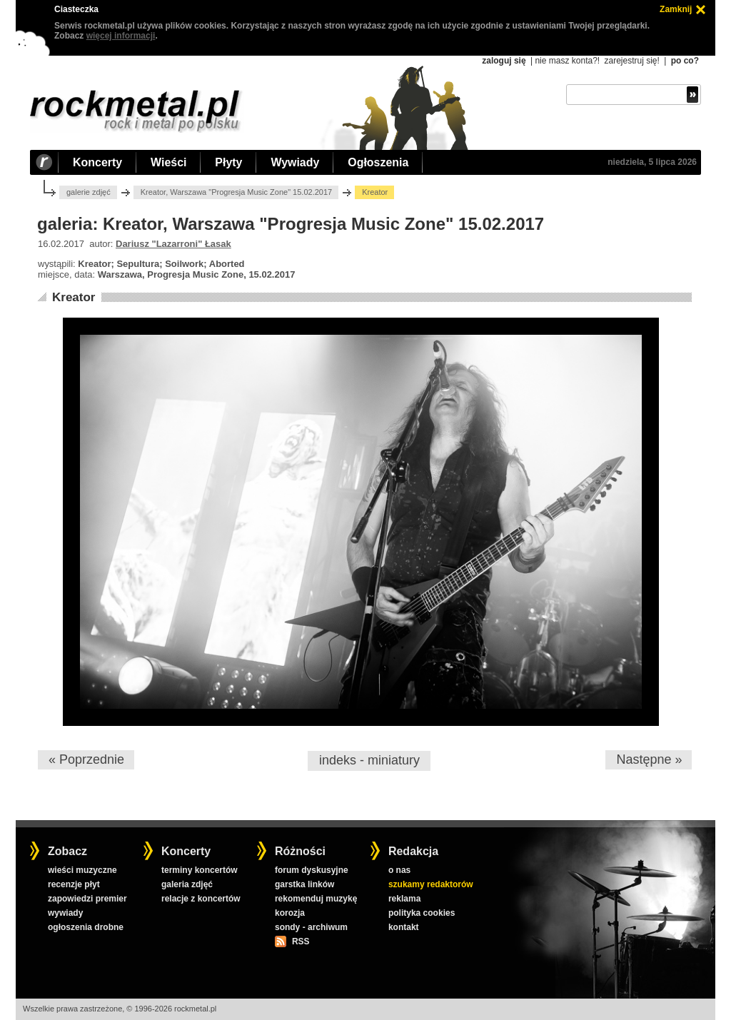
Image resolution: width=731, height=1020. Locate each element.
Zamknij (676, 9)
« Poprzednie (86, 759)
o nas (399, 870)
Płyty (228, 162)
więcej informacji (121, 36)
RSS (300, 941)
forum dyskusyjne (311, 870)
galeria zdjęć (187, 884)
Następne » (649, 759)
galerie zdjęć (88, 192)
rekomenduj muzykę (316, 899)
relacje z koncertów (201, 899)
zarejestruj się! (631, 61)
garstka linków (304, 884)
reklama (404, 899)
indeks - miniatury (369, 760)
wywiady (65, 913)
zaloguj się (503, 61)
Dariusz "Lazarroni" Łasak (173, 243)
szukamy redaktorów (430, 884)
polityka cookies (421, 913)
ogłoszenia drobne (85, 927)
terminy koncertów (199, 870)
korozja (290, 913)
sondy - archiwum (311, 927)
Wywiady (295, 162)
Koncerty (97, 162)
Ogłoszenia (378, 162)
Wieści (168, 162)
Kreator (73, 297)
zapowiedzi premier (87, 899)
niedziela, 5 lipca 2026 (652, 162)
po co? (685, 61)
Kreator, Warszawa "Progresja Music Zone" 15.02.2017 (236, 192)
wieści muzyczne (82, 870)
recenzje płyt (74, 884)
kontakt (403, 927)
